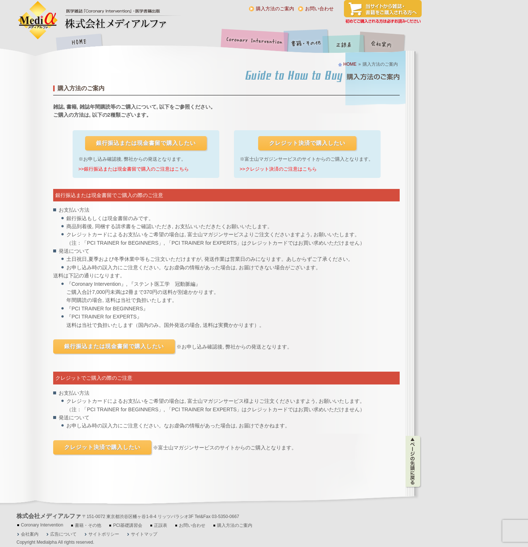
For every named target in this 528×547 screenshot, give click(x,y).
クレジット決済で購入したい (307, 143)
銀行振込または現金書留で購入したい (146, 143)
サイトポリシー (103, 534)
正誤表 (344, 42)
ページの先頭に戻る (413, 461)
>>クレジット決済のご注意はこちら (278, 169)
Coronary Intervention (253, 42)
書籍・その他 (306, 42)
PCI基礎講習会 (127, 525)
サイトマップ (144, 534)
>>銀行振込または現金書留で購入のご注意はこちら (133, 169)
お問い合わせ (319, 8)
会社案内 (387, 42)
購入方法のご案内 (275, 8)
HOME (78, 42)
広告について (63, 534)
